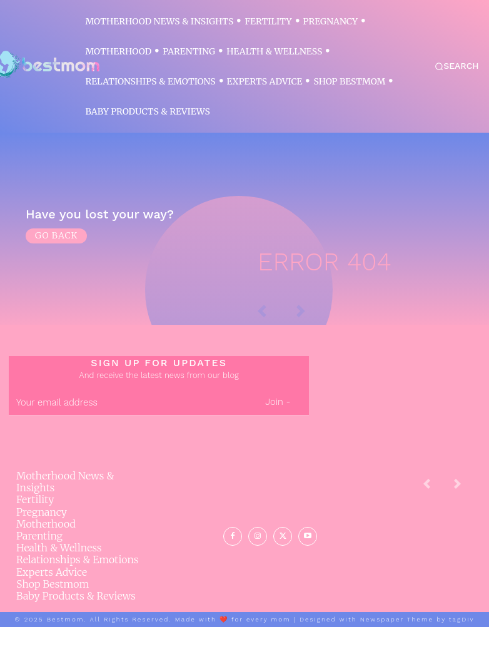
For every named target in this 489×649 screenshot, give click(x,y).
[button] (456, 66)
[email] (127, 425)
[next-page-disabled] (467, 510)
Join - (278, 424)
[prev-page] (436, 510)
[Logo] (45, 65)
